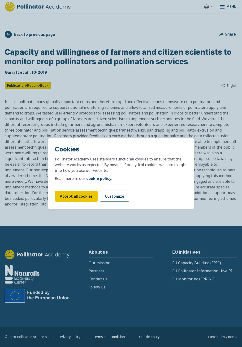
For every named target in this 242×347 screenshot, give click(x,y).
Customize (114, 196)
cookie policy (98, 178)
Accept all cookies (76, 196)
